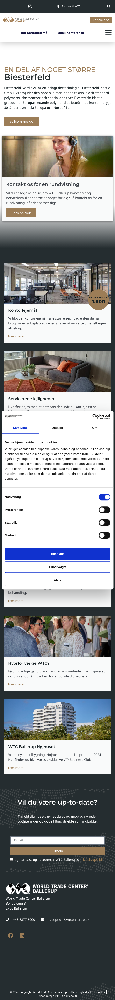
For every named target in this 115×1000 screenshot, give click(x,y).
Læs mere (16, 336)
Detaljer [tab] (57, 427)
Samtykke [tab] (20, 427)
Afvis (57, 580)
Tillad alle (57, 554)
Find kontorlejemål (33, 33)
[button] (109, 6)
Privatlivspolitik (92, 859)
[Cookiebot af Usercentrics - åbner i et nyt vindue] (92, 416)
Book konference (71, 33)
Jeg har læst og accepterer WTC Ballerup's (59, 859)
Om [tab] (94, 427)
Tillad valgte (57, 567)
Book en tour (21, 213)
